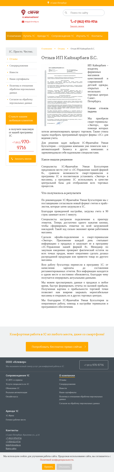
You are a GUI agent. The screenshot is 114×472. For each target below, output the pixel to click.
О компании (67, 378)
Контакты (12, 433)
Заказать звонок (77, 26)
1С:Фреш (10, 419)
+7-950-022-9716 (13, 445)
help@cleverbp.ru (13, 448)
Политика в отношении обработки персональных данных (22, 89)
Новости (14, 72)
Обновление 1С (12, 391)
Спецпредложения (19, 65)
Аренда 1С (12, 414)
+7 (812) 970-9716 (14, 441)
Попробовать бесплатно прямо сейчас (57, 350)
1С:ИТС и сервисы (14, 383)
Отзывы (14, 59)
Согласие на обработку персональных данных (21, 101)
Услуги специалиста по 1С (17, 387)
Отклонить (64, 466)
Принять (48, 466)
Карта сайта (11, 452)
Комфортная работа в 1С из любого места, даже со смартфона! (57, 337)
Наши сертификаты (19, 79)
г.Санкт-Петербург (57, 3)
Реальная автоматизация (16, 396)
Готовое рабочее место (16, 423)
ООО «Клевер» (16, 365)
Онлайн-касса (12, 400)
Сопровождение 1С (17, 378)
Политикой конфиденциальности (56, 460)
